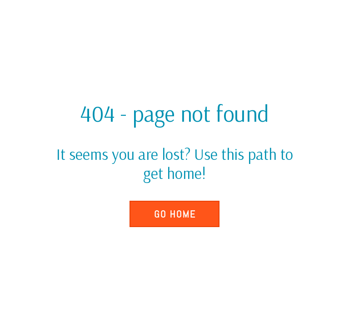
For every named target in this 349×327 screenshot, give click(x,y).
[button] (174, 214)
